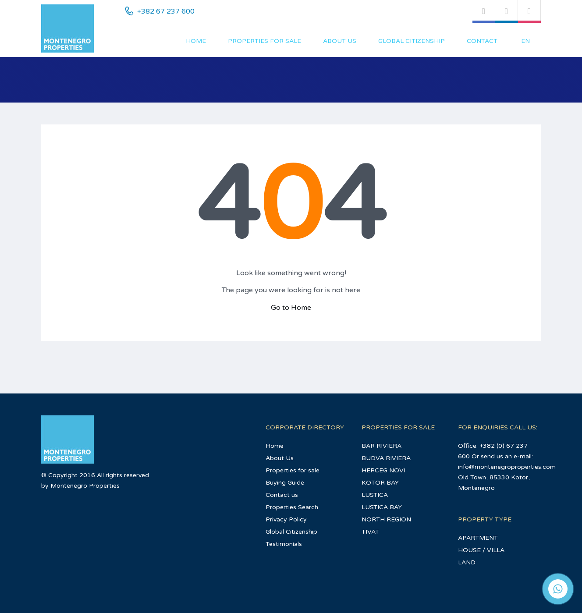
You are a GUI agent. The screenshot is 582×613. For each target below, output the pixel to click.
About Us (339, 41)
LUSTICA (375, 495)
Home (196, 41)
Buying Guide (285, 482)
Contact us (282, 495)
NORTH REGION (386, 519)
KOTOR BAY (380, 482)
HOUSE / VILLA (481, 550)
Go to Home (291, 307)
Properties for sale (264, 41)
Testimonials (284, 544)
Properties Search (292, 507)
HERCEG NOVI (383, 470)
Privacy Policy (286, 519)
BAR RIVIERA (381, 446)
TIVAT (370, 531)
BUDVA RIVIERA (386, 458)
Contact (482, 41)
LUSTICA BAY (382, 507)
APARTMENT (478, 538)
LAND (467, 562)
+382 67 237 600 (166, 11)
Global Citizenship (411, 41)
